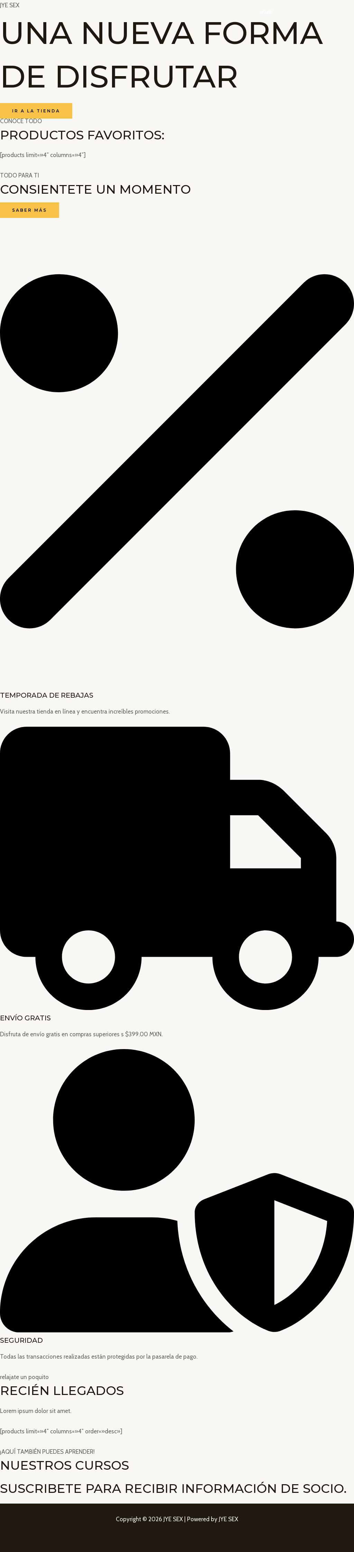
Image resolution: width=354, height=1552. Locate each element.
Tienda (299, 12)
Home (274, 12)
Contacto (329, 12)
